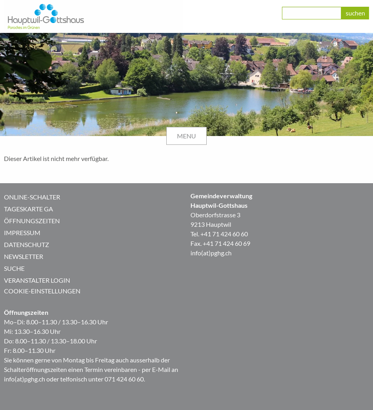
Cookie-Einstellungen (42, 291)
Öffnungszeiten (32, 220)
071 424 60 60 (124, 379)
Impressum (22, 232)
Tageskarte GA (28, 209)
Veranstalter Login (37, 280)
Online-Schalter (32, 197)
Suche (14, 268)
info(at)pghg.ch (211, 253)
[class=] (311, 13)
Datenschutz (26, 244)
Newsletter (23, 256)
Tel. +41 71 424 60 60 (219, 234)
